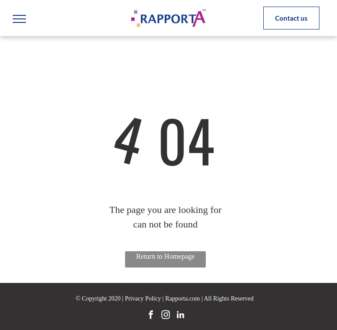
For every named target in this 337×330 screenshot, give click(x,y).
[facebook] (150, 315)
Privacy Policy (143, 298)
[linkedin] (180, 315)
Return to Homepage (165, 256)
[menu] (19, 18)
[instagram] (165, 315)
